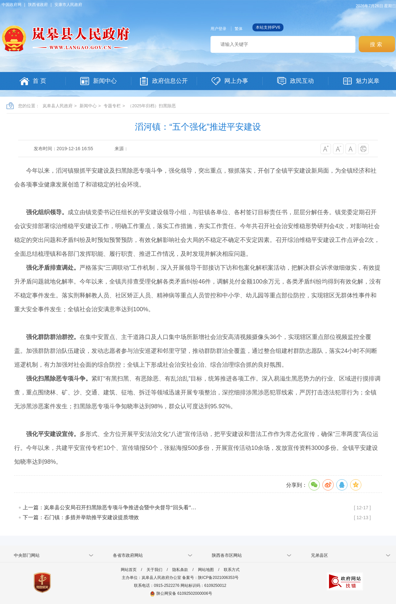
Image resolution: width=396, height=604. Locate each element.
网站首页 (129, 569)
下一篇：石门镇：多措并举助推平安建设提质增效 (81, 517)
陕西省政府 (38, 4)
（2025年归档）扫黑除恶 (152, 105)
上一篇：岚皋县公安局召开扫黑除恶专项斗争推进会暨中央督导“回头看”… (109, 507)
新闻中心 (88, 105)
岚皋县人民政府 (58, 105)
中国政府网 (11, 4)
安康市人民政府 (68, 4)
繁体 (239, 28)
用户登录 (218, 28)
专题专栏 (112, 105)
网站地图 (206, 569)
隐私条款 (180, 569)
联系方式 (232, 569)
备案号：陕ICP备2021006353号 (210, 577)
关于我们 (154, 569)
